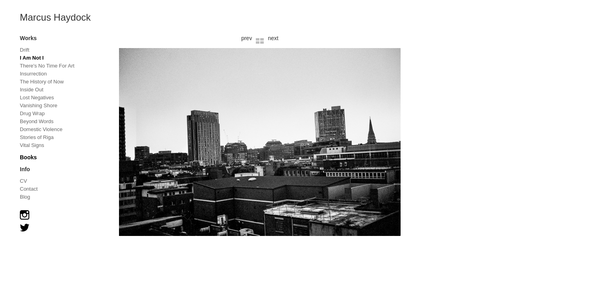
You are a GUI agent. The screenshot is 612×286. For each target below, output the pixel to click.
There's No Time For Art (47, 66)
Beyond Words (37, 121)
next (273, 38)
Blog (25, 197)
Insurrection (33, 74)
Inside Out (31, 90)
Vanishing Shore (38, 105)
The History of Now (42, 82)
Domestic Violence (41, 129)
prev (246, 38)
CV (23, 181)
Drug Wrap (32, 113)
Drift (24, 50)
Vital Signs (32, 145)
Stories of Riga (37, 137)
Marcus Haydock (55, 17)
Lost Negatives (37, 97)
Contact (29, 189)
